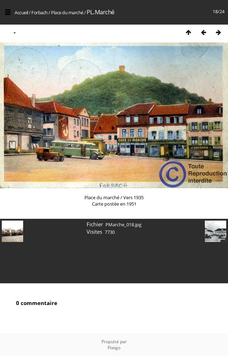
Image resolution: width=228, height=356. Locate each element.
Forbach (39, 12)
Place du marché (67, 12)
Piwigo (114, 348)
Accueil (21, 12)
